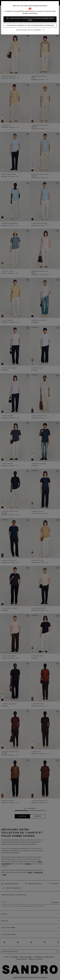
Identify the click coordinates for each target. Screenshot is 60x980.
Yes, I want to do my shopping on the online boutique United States (30, 19)
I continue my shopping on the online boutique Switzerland (30, 25)
